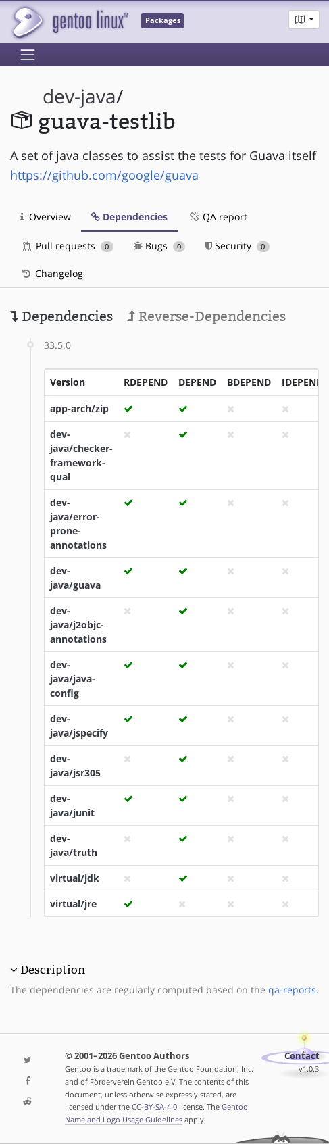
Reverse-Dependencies (206, 316)
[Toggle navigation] (28, 54)
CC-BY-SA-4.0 (154, 1106)
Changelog (51, 273)
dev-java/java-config (72, 678)
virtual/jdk (74, 878)
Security (237, 245)
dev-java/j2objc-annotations (78, 624)
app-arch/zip (79, 408)
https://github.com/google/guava (104, 175)
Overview (45, 216)
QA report (217, 216)
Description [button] (52, 969)
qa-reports (292, 989)
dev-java (79, 96)
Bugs (160, 245)
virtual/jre (73, 903)
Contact (302, 1056)
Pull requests (68, 245)
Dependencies (129, 216)
